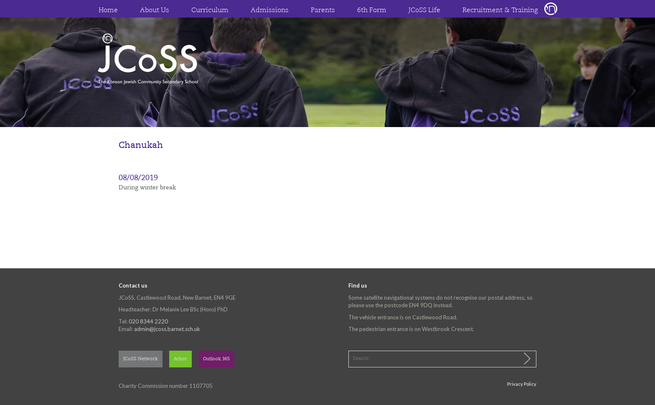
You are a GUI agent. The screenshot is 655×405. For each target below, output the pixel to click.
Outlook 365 (216, 359)
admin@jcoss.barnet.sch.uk (167, 329)
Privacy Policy (521, 384)
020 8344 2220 (148, 321)
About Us (154, 10)
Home (108, 10)
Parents (323, 10)
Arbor (180, 359)
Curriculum (209, 10)
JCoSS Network (140, 359)
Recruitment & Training (500, 10)
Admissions (270, 10)
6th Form (371, 10)
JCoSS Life (424, 10)
